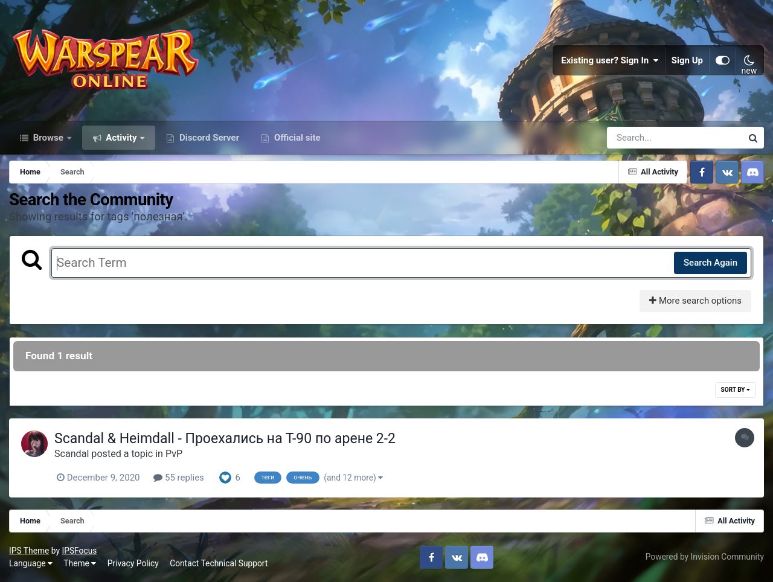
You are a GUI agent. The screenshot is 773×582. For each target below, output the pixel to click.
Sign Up (687, 60)
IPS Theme (29, 550)
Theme (79, 563)
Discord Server (208, 137)
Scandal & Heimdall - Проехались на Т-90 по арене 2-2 (225, 438)
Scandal (71, 453)
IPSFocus (79, 550)
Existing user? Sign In (610, 60)
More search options (695, 300)
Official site (296, 137)
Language (31, 563)
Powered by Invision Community (705, 556)
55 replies (178, 477)
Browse (48, 137)
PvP (173, 453)
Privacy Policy (133, 563)
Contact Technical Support (219, 563)
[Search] (640, 138)
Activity (122, 137)
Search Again (710, 262)
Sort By (735, 389)
